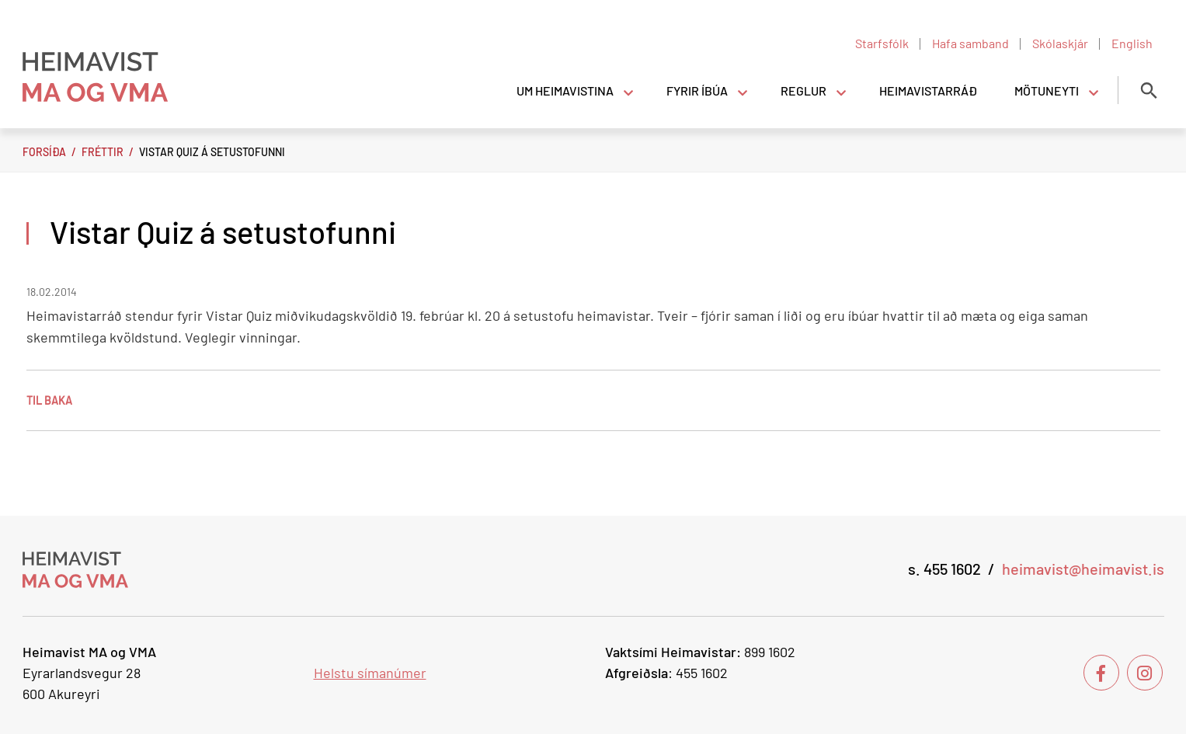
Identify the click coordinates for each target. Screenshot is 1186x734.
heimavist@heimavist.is (1083, 568)
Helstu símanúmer (370, 672)
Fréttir (102, 151)
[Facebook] (1101, 673)
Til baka (49, 400)
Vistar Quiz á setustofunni (212, 151)
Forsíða (44, 151)
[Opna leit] (1148, 90)
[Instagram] (1145, 673)
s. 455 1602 (944, 568)
